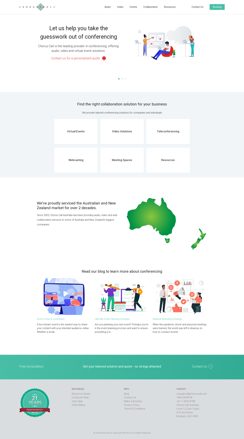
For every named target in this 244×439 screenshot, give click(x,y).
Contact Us (130, 397)
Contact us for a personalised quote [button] (78, 58)
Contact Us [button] (199, 366)
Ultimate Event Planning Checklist (112, 319)
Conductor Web (80, 397)
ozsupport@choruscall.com (191, 393)
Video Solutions (122, 131)
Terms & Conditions (134, 408)
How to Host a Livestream (51, 319)
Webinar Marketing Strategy (167, 319)
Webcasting (75, 160)
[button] (118, 79)
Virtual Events (76, 131)
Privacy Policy (131, 404)
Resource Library (81, 393)
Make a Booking (133, 401)
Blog (126, 393)
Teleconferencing (168, 131)
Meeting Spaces (122, 160)
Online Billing (78, 404)
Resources (168, 160)
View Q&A (77, 401)
